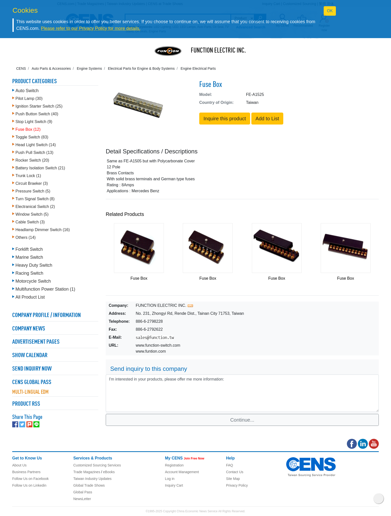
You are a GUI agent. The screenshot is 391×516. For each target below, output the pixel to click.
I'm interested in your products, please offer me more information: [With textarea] (242, 393)
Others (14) (25, 237)
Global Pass (82, 492)
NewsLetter (82, 499)
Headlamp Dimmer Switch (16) (42, 230)
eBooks (109, 472)
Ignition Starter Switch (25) (39, 106)
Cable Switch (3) (30, 222)
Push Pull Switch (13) (34, 152)
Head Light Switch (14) (35, 145)
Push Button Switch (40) (36, 114)
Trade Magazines (86, 472)
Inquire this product (224, 118)
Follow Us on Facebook (30, 479)
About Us (19, 465)
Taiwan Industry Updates (92, 479)
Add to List (267, 118)
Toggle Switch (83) (31, 137)
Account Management (182, 472)
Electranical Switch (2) (35, 206)
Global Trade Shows (89, 485)
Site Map (233, 479)
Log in (170, 479)
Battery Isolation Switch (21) (40, 168)
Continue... (242, 420)
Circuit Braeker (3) (31, 183)
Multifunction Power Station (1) (45, 289)
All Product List (30, 297)
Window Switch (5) (31, 214)
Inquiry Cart (174, 485)
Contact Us (234, 472)
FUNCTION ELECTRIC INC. (218, 50)
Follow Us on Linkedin (29, 485)
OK (330, 11)
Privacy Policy (237, 485)
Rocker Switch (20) (32, 160)
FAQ (229, 465)
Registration (174, 465)
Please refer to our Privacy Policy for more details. (90, 28)
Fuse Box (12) (27, 129)
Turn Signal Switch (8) (35, 199)
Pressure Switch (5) (32, 191)
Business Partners (26, 472)
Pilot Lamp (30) (29, 98)
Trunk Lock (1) (28, 176)
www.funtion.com (151, 351)
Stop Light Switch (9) (33, 122)
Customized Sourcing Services (97, 465)
